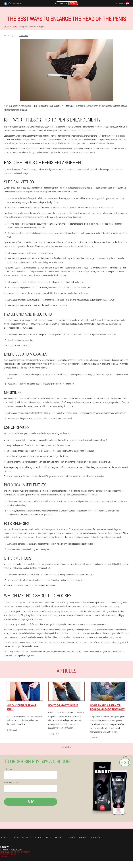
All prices (95, 837)
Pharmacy (70, 837)
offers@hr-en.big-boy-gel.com (11, 850)
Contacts (83, 837)
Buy (31, 801)
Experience (4, 837)
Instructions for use (22, 837)
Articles (58, 837)
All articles (66, 747)
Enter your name (10, 769)
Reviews (38, 837)
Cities (48, 837)
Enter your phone (11, 783)
